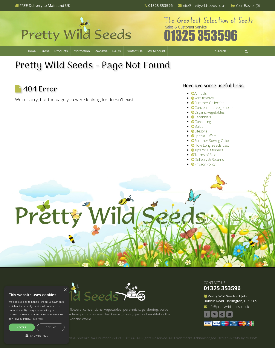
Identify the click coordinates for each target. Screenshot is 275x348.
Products (61, 51)
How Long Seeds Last (210, 145)
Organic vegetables (208, 112)
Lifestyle (199, 131)
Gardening (201, 121)
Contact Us (134, 51)
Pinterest (222, 314)
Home (31, 51)
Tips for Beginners (207, 149)
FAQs (116, 51)
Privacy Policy (203, 164)
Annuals (199, 93)
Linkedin (229, 314)
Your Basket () (248, 5)
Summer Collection (208, 102)
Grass (45, 51)
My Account (156, 51)
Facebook (207, 314)
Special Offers (204, 135)
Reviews (101, 51)
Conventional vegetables (212, 107)
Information (81, 51)
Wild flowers (202, 98)
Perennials (201, 116)
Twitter (214, 314)
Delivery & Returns (207, 159)
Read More (38, 318)
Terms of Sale (203, 154)
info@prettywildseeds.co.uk (204, 5)
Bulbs (197, 126)
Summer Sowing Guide (210, 140)
